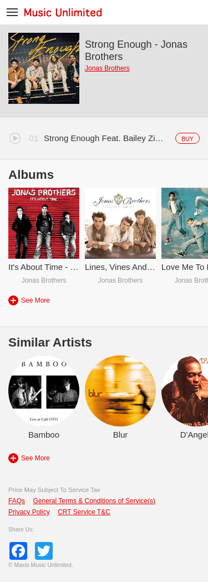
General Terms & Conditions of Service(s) (94, 501)
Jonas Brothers (107, 68)
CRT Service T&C (84, 512)
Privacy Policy (29, 512)
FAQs (16, 501)
